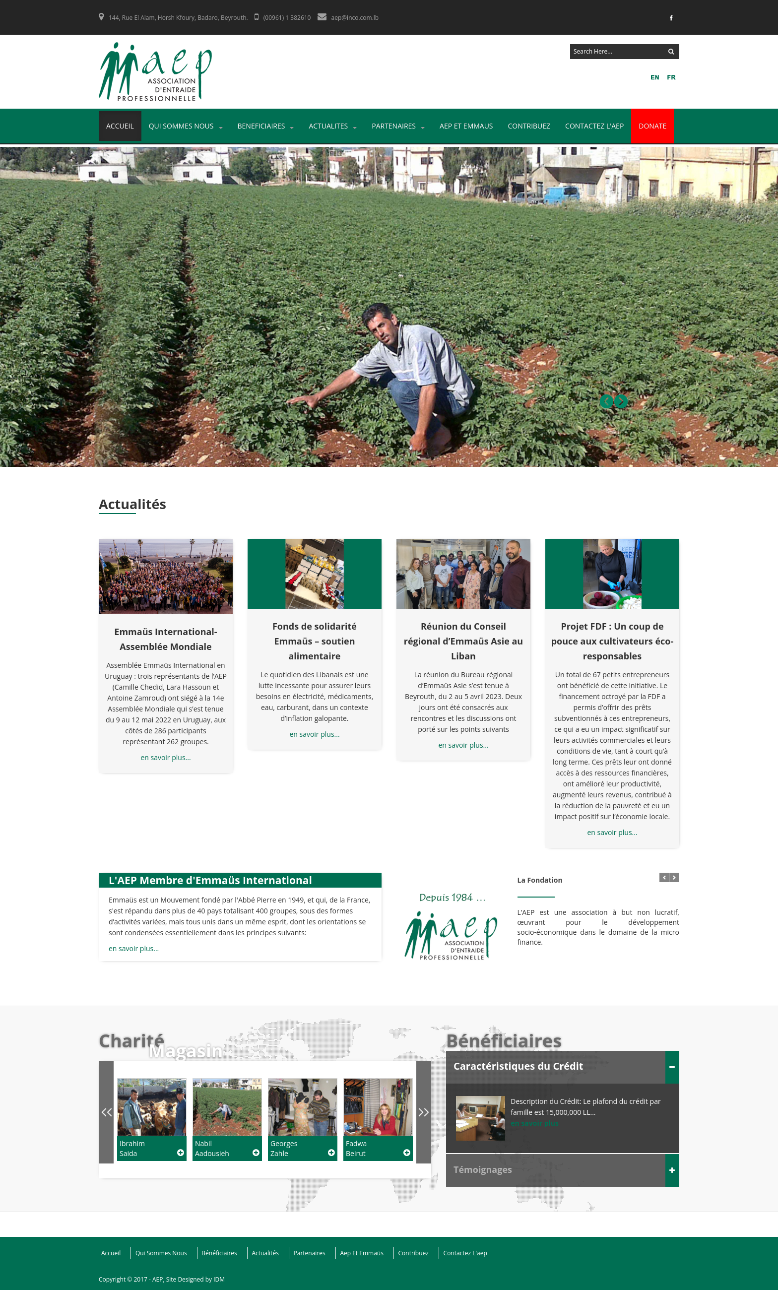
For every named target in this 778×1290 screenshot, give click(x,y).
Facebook (670, 19)
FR (654, 78)
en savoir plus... (165, 757)
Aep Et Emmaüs (361, 1253)
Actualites (333, 125)
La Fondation (540, 886)
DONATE (652, 125)
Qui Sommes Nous (186, 125)
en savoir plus (535, 1123)
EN (670, 78)
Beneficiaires (266, 125)
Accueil (120, 125)
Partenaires (398, 125)
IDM (219, 1279)
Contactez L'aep (594, 125)
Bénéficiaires (219, 1253)
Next (621, 401)
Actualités (265, 1253)
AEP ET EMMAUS (466, 125)
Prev (607, 401)
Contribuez (529, 125)
